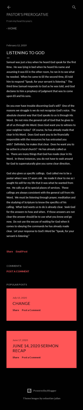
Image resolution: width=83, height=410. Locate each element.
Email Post (22, 251)
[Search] (74, 6)
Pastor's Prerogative (27, 14)
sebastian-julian (51, 398)
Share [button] (9, 251)
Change (21, 303)
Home (12, 28)
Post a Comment (17, 271)
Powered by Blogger (41, 390)
